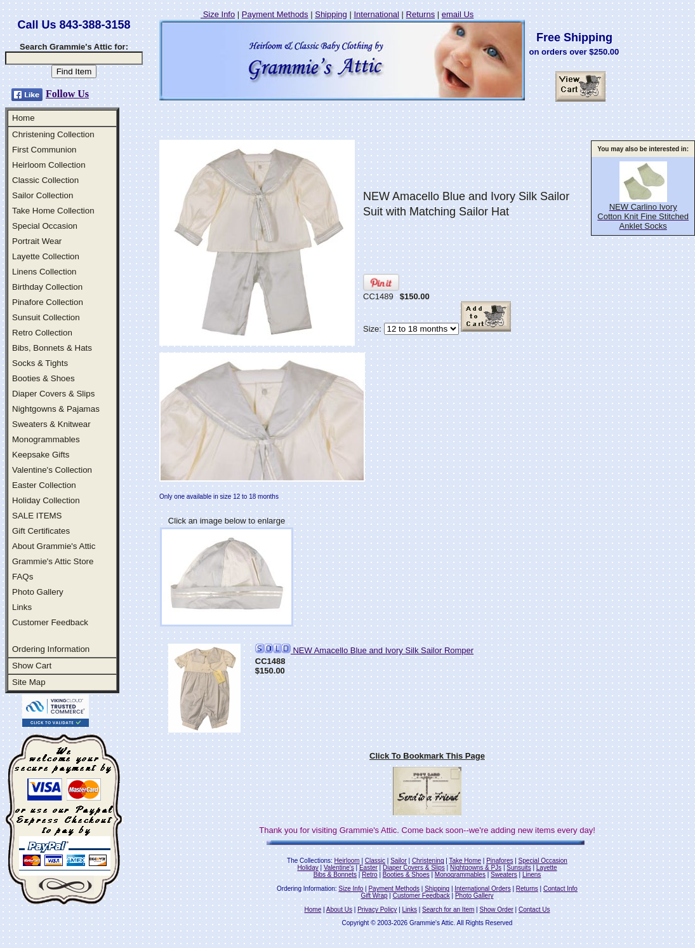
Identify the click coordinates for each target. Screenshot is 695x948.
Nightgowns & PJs (475, 867)
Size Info (218, 14)
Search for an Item (448, 909)
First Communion (44, 149)
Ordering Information (50, 649)
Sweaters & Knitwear (51, 424)
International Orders (482, 888)
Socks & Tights (40, 363)
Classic (375, 860)
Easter (368, 867)
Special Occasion (44, 226)
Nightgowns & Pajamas (56, 409)
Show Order (496, 909)
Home (23, 118)
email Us (458, 14)
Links (22, 607)
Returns (420, 14)
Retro (369, 874)
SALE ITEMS (37, 515)
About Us (339, 909)
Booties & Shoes (43, 378)
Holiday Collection (46, 500)
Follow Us (67, 93)
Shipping (331, 14)
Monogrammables (46, 439)
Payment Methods (275, 14)
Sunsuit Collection (46, 317)
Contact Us (534, 909)
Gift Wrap (374, 895)
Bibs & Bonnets (335, 874)
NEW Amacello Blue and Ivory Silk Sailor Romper (364, 650)
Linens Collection (44, 271)
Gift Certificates (41, 531)
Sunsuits (518, 867)
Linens (531, 874)
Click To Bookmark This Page (427, 756)
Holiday (307, 867)
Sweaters (504, 874)
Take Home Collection (53, 210)
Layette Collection (45, 256)
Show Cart (31, 665)
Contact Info (560, 888)
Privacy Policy (377, 909)
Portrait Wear (37, 241)
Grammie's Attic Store (52, 561)
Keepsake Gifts (40, 454)
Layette (546, 867)
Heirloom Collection (49, 165)
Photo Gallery (37, 592)
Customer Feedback (50, 622)
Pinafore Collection (47, 302)
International (376, 14)
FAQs (22, 576)
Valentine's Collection (52, 470)
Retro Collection (42, 332)
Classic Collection (45, 180)
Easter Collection (44, 485)
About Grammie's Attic (53, 546)
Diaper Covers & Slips (53, 393)
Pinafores (499, 860)
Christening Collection (53, 134)
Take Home (465, 860)
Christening (428, 860)
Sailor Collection (42, 195)
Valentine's (339, 867)
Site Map (29, 682)
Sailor (398, 860)
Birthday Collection (47, 287)
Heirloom (347, 860)
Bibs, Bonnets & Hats (52, 348)
